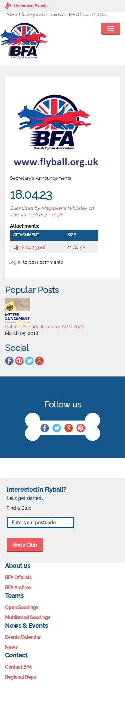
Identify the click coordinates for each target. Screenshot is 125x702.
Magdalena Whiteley (64, 208)
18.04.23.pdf (33, 247)
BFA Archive (18, 587)
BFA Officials (18, 577)
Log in (15, 262)
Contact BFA (18, 667)
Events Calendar (23, 637)
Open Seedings (21, 607)
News (11, 647)
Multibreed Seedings (27, 617)
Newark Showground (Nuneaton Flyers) (43, 14)
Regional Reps (20, 677)
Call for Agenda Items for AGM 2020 (44, 326)
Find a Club (24, 545)
